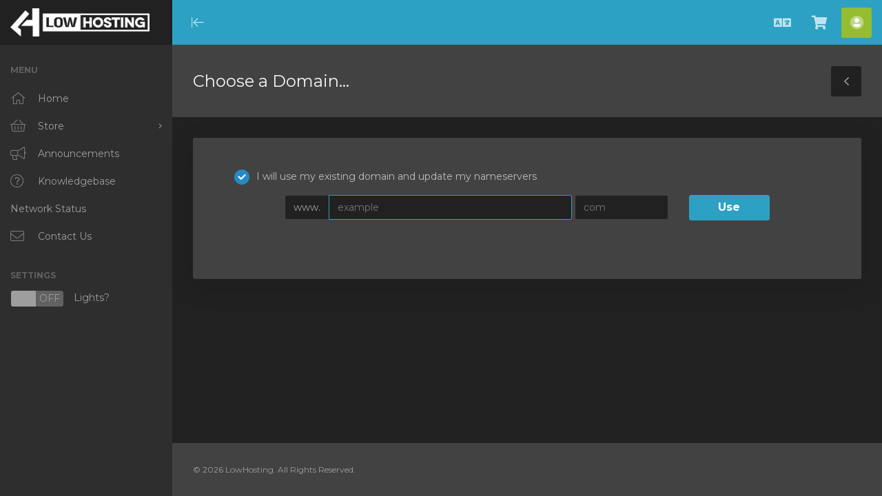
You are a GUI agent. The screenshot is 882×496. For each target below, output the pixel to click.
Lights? (60, 298)
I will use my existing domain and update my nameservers (385, 177)
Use (729, 207)
